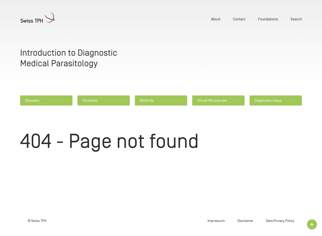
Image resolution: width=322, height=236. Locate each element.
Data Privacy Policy (280, 221)
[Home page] (43, 18)
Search (296, 19)
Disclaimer (245, 221)
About (215, 19)
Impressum (216, 221)
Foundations (268, 19)
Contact (239, 19)
